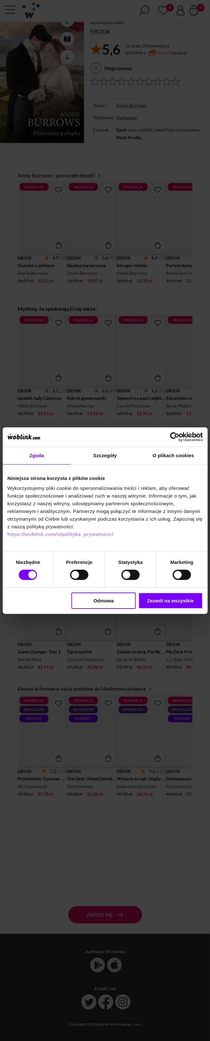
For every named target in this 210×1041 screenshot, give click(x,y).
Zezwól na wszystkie (170, 600)
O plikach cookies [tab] (173, 455)
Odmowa (103, 600)
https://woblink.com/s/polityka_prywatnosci (60, 534)
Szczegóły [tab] (105, 455)
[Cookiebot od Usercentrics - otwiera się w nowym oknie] (175, 436)
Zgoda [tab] (36, 455)
